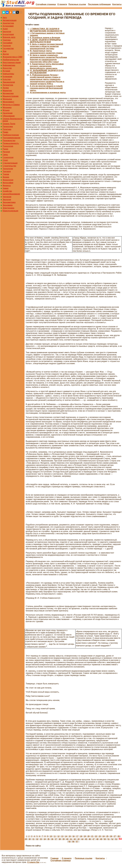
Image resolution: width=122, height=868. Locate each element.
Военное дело (9, 37)
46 (90, 839)
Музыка (6, 110)
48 (97, 839)
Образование (9, 116)
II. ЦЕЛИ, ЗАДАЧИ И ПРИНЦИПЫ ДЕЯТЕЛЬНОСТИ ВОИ (45, 41)
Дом (4, 51)
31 (33, 839)
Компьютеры (8, 74)
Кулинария (7, 76)
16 (73, 836)
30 (30, 839)
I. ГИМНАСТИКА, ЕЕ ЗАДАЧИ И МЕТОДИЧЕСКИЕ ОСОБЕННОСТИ (46, 30)
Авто (5, 17)
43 (78, 839)
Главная (55, 858)
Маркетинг (7, 91)
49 (101, 839)
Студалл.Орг (33, 862)
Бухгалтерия (8, 34)
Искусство (7, 68)
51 (108, 839)
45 (86, 839)
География (7, 43)
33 (41, 839)
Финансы (7, 185)
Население (8, 113)
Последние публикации (99, 4)
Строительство (9, 166)
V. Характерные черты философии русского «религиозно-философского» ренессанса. (47, 66)
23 (100, 836)
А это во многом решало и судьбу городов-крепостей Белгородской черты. (46, 88)
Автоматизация (9, 20)
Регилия (6, 152)
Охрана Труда (9, 124)
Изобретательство (11, 60)
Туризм (6, 174)
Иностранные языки (12, 62)
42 (75, 839)
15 (70, 836)
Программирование (11, 138)
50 (105, 839)
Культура (7, 79)
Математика (8, 93)
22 (96, 836)
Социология (8, 157)
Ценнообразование (11, 194)
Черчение (7, 197)
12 (58, 836)
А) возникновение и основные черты (48, 92)
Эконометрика (9, 202)
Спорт (5, 160)
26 (111, 836)
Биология (7, 32)
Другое (6, 54)
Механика (7, 107)
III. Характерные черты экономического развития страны (46, 52)
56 (73, 842)
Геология (7, 46)
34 (45, 839)
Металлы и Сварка (11, 105)
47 (94, 839)
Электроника (8, 208)
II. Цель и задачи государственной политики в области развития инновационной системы (46, 46)
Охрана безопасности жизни (12, 120)
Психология (8, 146)
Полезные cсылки (77, 4)
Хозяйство (7, 191)
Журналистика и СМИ (12, 57)
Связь (5, 155)
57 (77, 842)
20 (88, 836)
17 (77, 836)
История (6, 71)
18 (81, 836)
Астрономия (8, 26)
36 (52, 839)
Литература (8, 85)
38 (60, 839)
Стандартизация (10, 163)
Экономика (8, 205)
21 (92, 836)
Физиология (8, 180)
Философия (8, 183)
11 (55, 836)
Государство (8, 48)
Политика (7, 129)
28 (118, 836)
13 (62, 836)
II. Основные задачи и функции (45, 38)
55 (69, 842)
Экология (7, 199)
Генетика (7, 40)
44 (82, 839)
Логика (6, 88)
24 (103, 836)
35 (48, 839)
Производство (9, 140)
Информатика (9, 65)
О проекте (62, 4)
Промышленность (11, 143)
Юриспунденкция (10, 211)
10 (51, 836)
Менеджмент (8, 102)
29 (26, 839)
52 (112, 839)
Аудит (5, 29)
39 (63, 839)
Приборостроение (11, 135)
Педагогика (8, 126)
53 (116, 839)
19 (85, 836)
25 (107, 836)
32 (37, 839)
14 (66, 836)
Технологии (8, 169)
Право (5, 132)
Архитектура (8, 23)
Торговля (7, 171)
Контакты (117, 4)
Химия (5, 188)
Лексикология (9, 82)
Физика (6, 177)
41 (71, 839)
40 (67, 839)
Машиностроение (11, 96)
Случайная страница (46, 4)
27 (115, 836)
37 (56, 839)
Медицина (7, 99)
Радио (5, 149)
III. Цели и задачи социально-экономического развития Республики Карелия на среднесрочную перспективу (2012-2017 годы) (48, 58)
